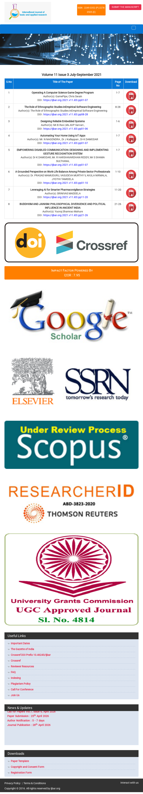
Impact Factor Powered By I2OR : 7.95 (72, 272)
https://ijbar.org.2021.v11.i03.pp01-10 (65, 182)
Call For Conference (22, 689)
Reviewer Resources (22, 666)
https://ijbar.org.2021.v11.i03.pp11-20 (65, 197)
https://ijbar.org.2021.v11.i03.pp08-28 (65, 114)
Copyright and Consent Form (27, 766)
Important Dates (20, 643)
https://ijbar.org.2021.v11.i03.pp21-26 (65, 215)
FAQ (13, 672)
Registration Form (21, 772)
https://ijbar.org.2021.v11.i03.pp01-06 (65, 128)
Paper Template (20, 761)
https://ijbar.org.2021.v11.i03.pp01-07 (65, 100)
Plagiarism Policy (21, 683)
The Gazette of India (22, 649)
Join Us (15, 695)
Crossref (16, 660)
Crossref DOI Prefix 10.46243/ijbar (31, 654)
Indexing (16, 677)
